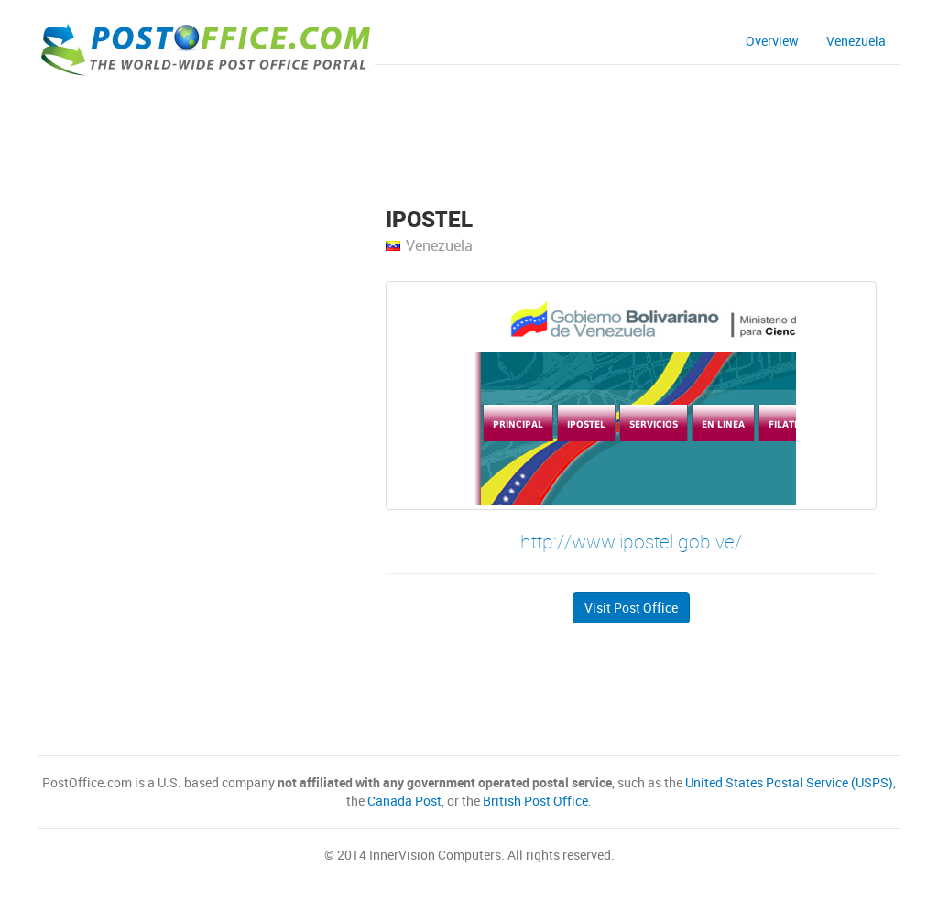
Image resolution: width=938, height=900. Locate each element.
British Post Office (535, 800)
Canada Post (404, 800)
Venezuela (856, 40)
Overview (772, 40)
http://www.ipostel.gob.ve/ (631, 541)
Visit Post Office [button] (631, 607)
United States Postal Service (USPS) (789, 782)
